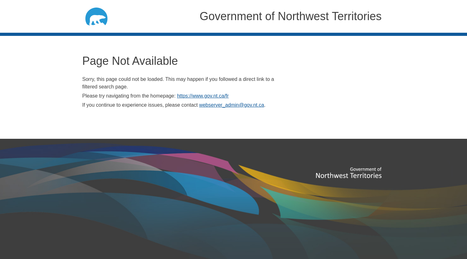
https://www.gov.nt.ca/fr (203, 96)
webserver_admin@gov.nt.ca (231, 105)
